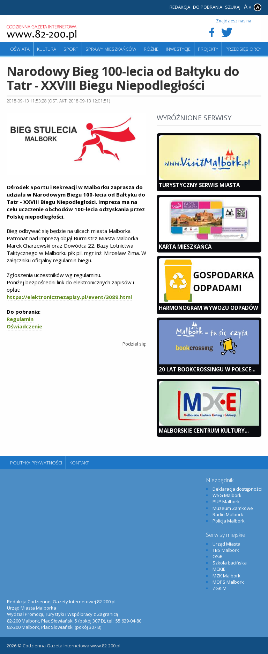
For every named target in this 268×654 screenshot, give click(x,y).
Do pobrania (207, 7)
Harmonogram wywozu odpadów (208, 307)
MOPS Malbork (228, 582)
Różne (151, 49)
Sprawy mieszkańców (110, 49)
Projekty (208, 49)
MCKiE (219, 569)
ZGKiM (219, 588)
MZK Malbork (226, 576)
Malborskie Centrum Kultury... (204, 430)
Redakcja (180, 7)
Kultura (46, 49)
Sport (71, 49)
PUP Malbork (226, 501)
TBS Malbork (226, 550)
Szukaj (232, 7)
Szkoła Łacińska (230, 563)
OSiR (218, 556)
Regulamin (20, 318)
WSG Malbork (227, 495)
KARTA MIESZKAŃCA (185, 246)
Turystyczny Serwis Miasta (199, 185)
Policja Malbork (229, 521)
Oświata (20, 49)
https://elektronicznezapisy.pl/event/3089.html (69, 296)
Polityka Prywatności (36, 463)
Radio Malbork (228, 514)
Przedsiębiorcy (243, 49)
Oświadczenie (24, 326)
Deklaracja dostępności (237, 489)
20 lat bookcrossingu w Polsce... (207, 369)
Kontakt (79, 463)
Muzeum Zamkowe (233, 508)
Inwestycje (178, 49)
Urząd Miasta (226, 544)
